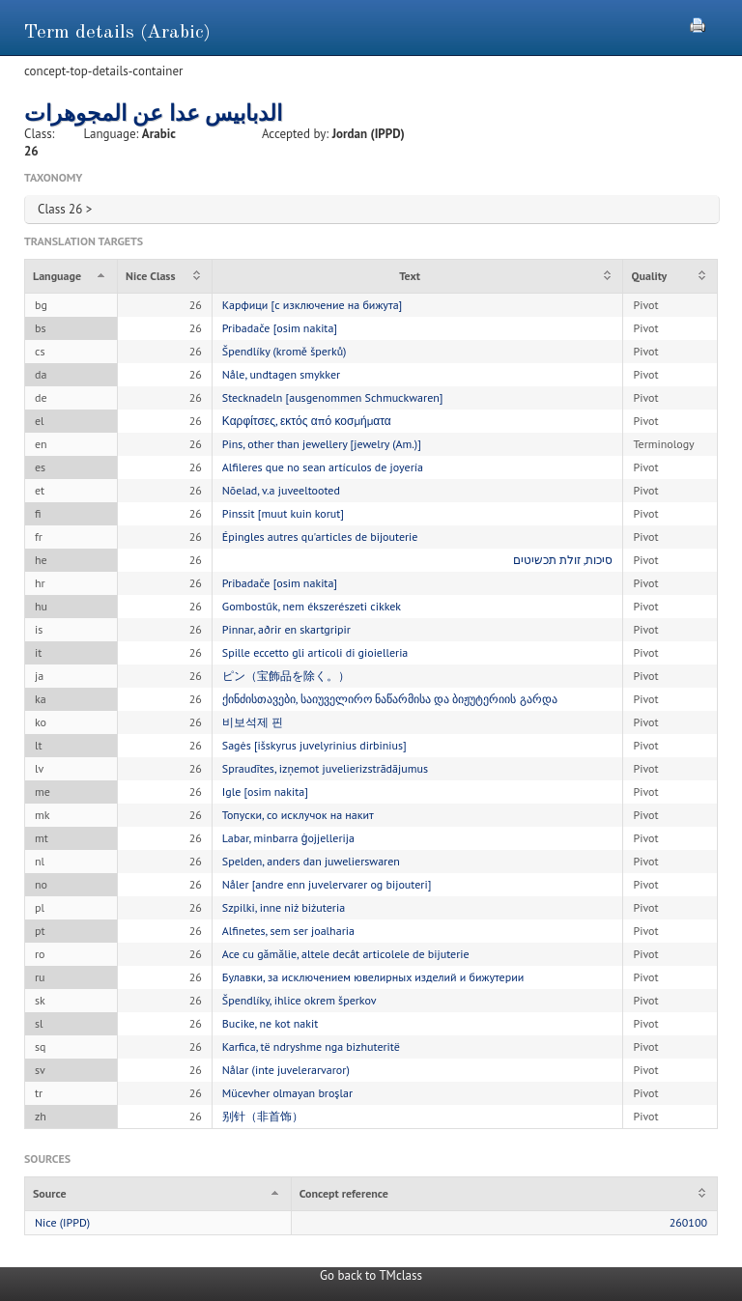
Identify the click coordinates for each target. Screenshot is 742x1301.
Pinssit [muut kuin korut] (283, 513)
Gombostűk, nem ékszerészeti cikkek (311, 606)
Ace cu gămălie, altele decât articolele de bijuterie (346, 954)
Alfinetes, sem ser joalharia (288, 930)
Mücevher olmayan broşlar (287, 1093)
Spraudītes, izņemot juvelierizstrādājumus (325, 768)
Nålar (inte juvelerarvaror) (286, 1069)
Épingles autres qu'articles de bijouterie (320, 536)
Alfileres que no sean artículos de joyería (322, 467)
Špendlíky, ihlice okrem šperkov (299, 1000)
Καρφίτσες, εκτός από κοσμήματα (306, 420)
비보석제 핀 (252, 722)
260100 (688, 1222)
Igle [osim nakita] (265, 791)
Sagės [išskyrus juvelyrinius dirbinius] (314, 745)
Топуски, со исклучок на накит (298, 814)
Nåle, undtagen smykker (281, 374)
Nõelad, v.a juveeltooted (281, 490)
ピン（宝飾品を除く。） (286, 675)
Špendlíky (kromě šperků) (284, 351)
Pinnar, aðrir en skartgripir (286, 629)
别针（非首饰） (262, 1116)
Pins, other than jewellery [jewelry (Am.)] (321, 444)
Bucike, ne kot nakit (270, 1023)
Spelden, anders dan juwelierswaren (311, 861)
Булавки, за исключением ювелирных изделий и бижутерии (373, 977)
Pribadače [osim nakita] (279, 328)
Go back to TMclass (371, 1275)
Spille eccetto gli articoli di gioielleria (315, 652)
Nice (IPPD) (62, 1222)
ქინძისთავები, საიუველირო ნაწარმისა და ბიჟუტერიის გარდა (389, 699)
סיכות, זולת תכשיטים (563, 559)
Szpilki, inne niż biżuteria (283, 907)
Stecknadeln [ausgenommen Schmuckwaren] (332, 397)
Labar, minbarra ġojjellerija (288, 838)
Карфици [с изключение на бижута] (312, 304)
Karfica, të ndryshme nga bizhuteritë (311, 1046)
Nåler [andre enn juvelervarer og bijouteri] (327, 884)
